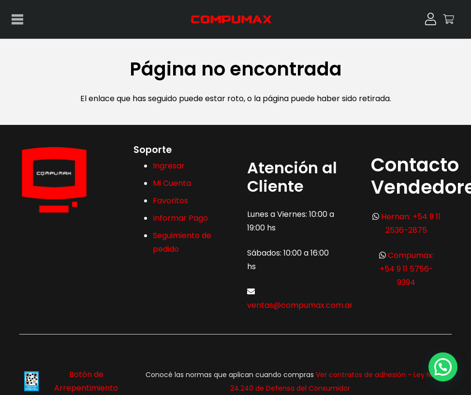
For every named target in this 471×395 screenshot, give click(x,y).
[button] (442, 366)
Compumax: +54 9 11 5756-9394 (407, 269)
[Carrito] (448, 19)
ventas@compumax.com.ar (300, 305)
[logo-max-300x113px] (235, 19)
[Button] (430, 19)
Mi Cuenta (172, 183)
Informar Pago (180, 218)
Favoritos (170, 200)
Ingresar (169, 165)
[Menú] (17, 19)
